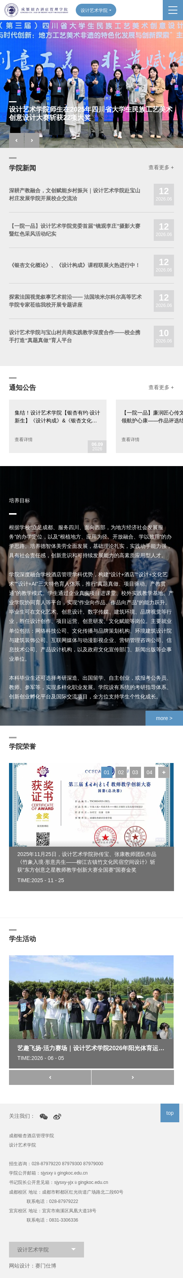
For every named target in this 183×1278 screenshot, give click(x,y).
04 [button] (150, 772)
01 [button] (107, 772)
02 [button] (121, 772)
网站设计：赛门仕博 (32, 1266)
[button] (16, 140)
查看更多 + (161, 167)
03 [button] (135, 772)
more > (164, 718)
